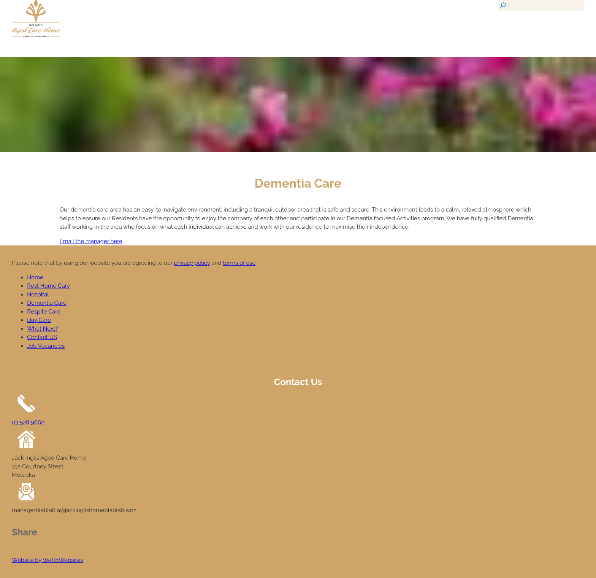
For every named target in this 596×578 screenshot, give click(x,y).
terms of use (239, 263)
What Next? (42, 328)
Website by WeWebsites (47, 560)
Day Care (39, 320)
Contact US (42, 337)
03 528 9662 (28, 422)
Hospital (38, 294)
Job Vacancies (46, 345)
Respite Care (43, 311)
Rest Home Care (48, 285)
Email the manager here (91, 241)
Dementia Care (46, 302)
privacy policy (192, 263)
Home (35, 277)
